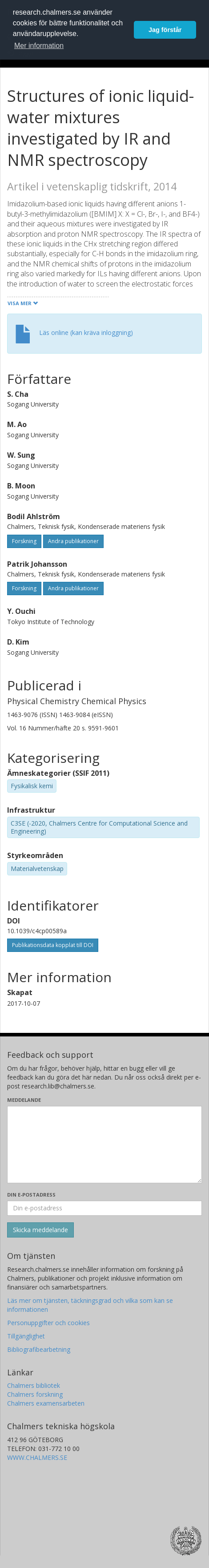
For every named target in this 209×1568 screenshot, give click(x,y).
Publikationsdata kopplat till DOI (52, 945)
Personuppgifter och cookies (48, 1322)
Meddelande (24, 1099)
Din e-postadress (31, 1194)
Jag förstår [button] (165, 29)
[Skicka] (40, 1229)
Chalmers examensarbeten (45, 1403)
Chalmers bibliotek (33, 1385)
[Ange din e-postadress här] (104, 1208)
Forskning (24, 541)
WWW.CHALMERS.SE (37, 1457)
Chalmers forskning (35, 1394)
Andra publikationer (73, 541)
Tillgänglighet (26, 1336)
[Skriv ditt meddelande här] (104, 1144)
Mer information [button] (39, 45)
